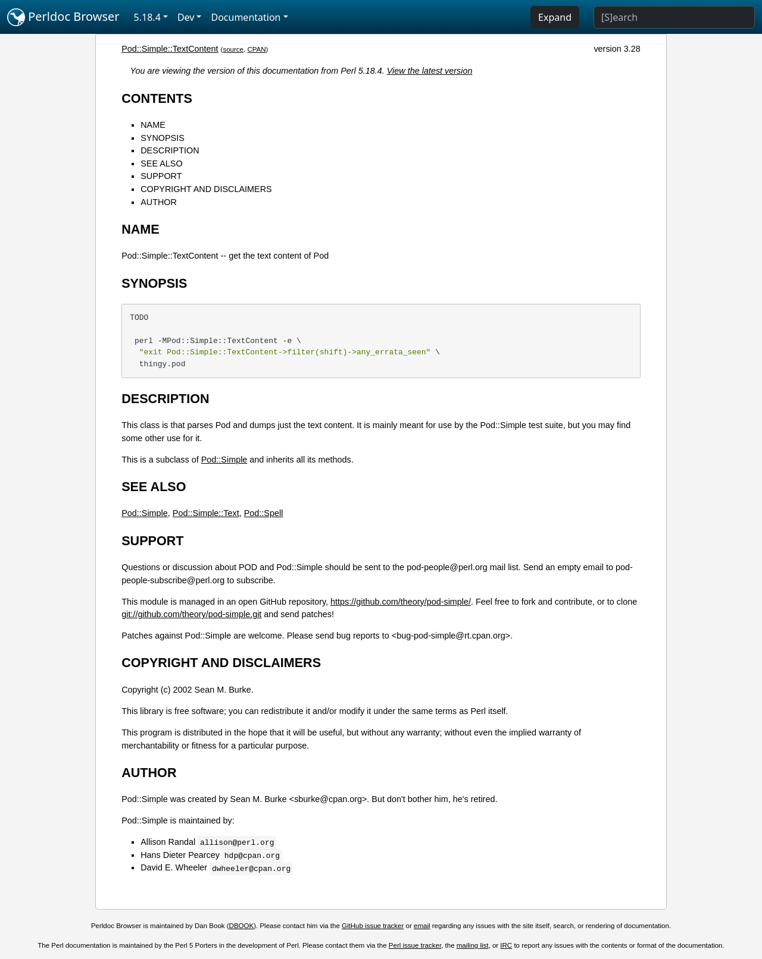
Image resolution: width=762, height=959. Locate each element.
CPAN (256, 49)
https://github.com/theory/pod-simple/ (400, 601)
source (233, 49)
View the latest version (430, 71)
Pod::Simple (224, 459)
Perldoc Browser (63, 17)
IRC (506, 945)
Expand (555, 17)
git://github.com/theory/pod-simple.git (191, 614)
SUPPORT (161, 176)
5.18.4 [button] (147, 17)
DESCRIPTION (169, 150)
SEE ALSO (161, 163)
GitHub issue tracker (373, 925)
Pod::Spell (263, 513)
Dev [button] (186, 17)
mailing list (473, 945)
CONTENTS (156, 98)
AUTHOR (158, 202)
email (422, 925)
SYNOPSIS (162, 138)
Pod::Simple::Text (206, 513)
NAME (152, 125)
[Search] (674, 17)
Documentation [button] (245, 17)
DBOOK (241, 925)
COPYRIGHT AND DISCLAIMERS (205, 189)
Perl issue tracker (415, 945)
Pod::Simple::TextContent (169, 49)
